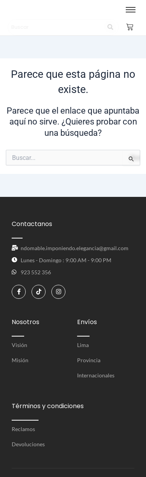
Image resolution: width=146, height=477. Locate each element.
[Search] (56, 27)
